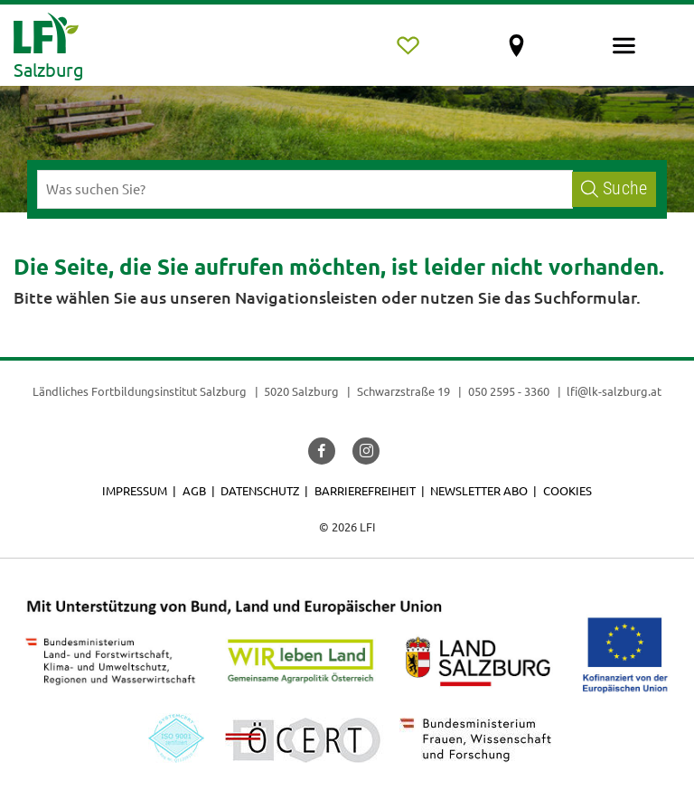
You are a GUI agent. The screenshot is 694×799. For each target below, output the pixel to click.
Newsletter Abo (479, 490)
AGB (194, 490)
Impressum (134, 490)
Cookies (567, 490)
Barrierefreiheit (365, 490)
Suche (614, 188)
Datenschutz (259, 490)
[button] (321, 451)
